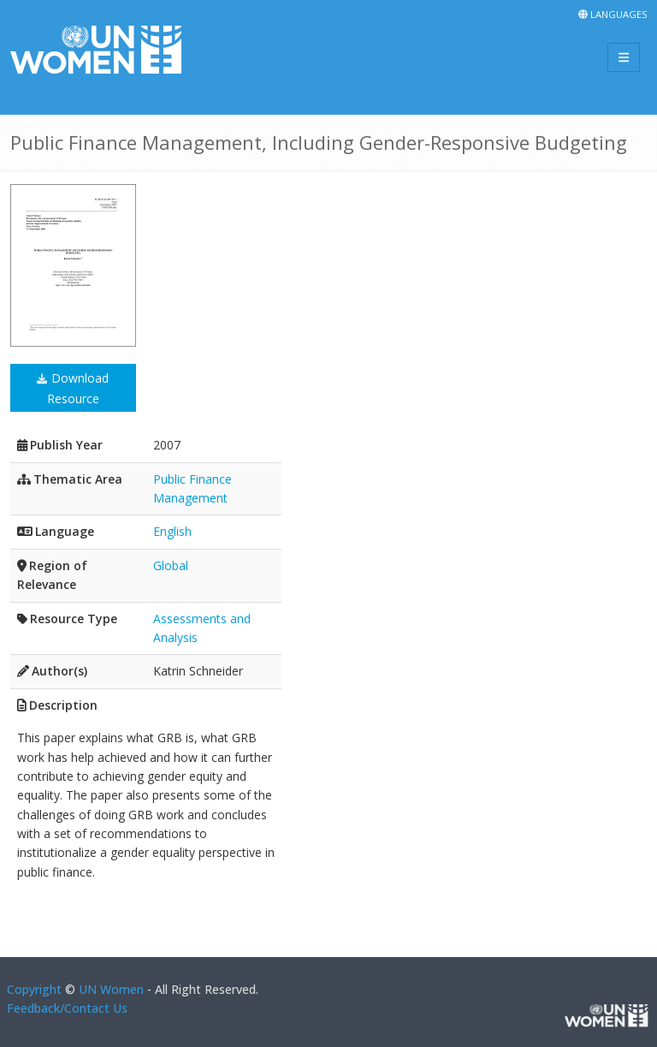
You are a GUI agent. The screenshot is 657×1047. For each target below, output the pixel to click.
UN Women (111, 989)
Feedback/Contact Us (67, 1008)
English (172, 531)
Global (170, 565)
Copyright (34, 989)
